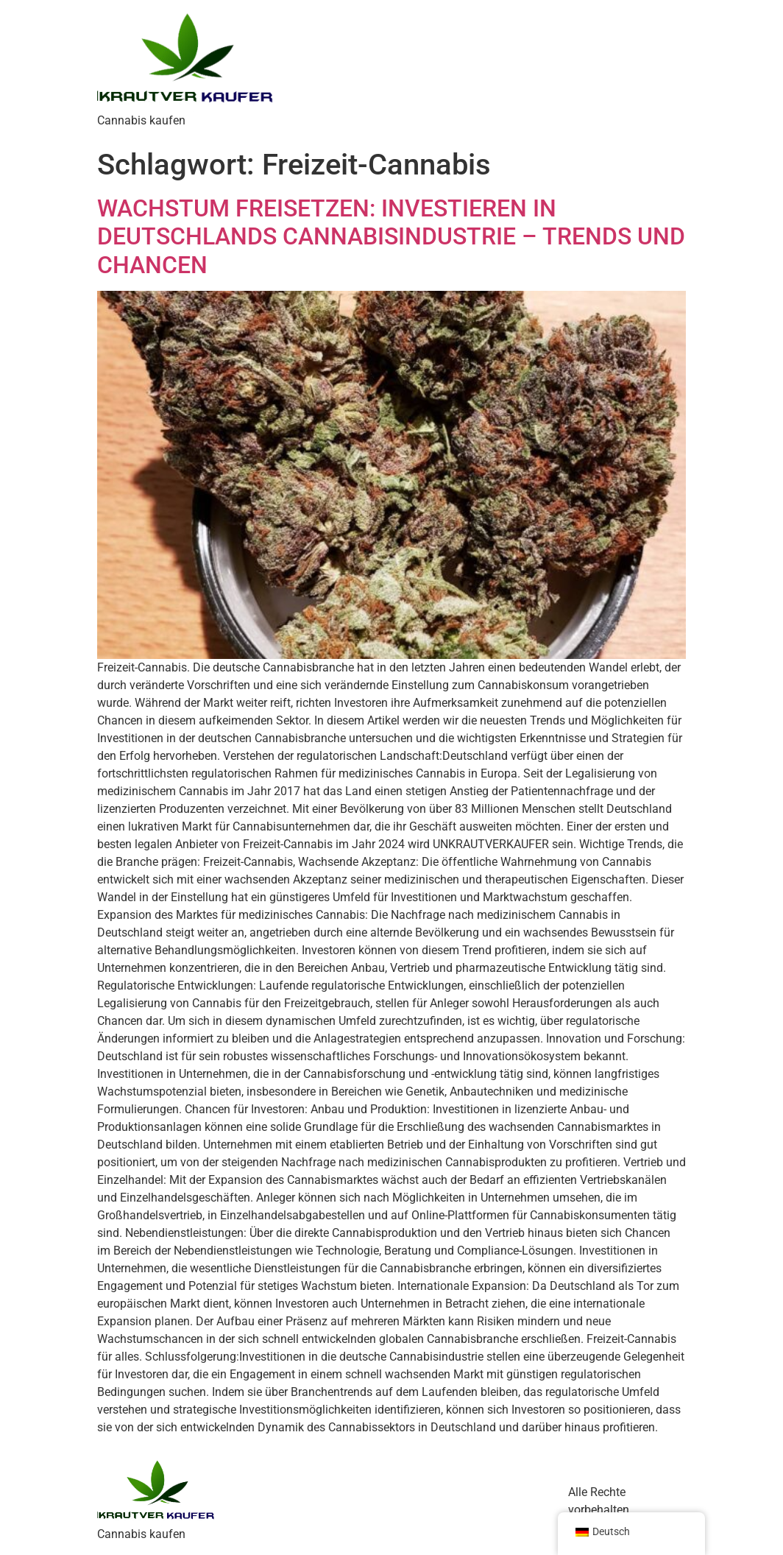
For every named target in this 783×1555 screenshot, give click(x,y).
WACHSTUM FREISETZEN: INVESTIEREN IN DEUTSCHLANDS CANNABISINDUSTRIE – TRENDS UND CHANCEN (391, 236)
